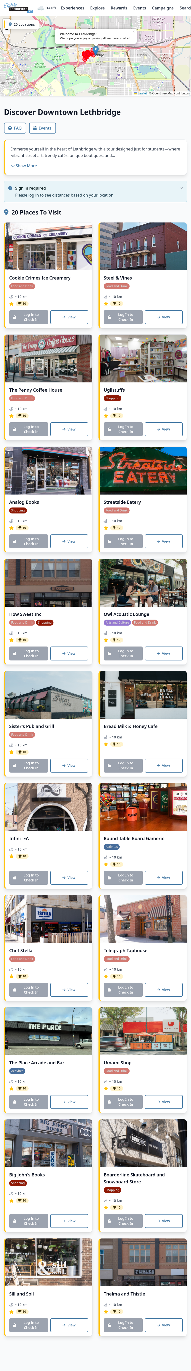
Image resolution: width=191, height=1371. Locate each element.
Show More (24, 165)
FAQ (15, 128)
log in (33, 195)
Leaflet (140, 93)
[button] (96, 51)
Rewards (119, 8)
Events (139, 8)
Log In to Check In (26, 317)
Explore (97, 8)
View (68, 317)
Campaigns (163, 8)
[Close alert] (182, 188)
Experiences (72, 8)
